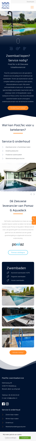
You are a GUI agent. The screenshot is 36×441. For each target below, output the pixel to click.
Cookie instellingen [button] (10, 438)
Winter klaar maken (12, 418)
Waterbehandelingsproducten (15, 158)
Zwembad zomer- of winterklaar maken (18, 147)
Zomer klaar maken (12, 414)
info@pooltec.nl (12, 398)
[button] (31, 194)
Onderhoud (9, 422)
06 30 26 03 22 (14, 395)
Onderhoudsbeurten (12, 151)
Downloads (30, 2)
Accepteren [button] (25, 438)
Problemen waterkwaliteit (14, 155)
